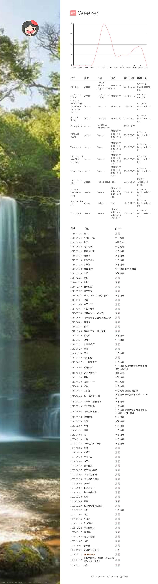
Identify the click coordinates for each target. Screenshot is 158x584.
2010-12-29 (76, 372)
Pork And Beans (74, 135)
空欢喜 (87, 518)
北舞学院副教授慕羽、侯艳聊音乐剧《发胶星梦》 (99, 560)
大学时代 (88, 246)
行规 (86, 510)
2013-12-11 (76, 308)
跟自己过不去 (90, 474)
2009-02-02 (76, 514)
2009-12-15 (76, 443)
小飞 (117, 237)
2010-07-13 (76, 406)
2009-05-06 (76, 483)
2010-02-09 (76, 425)
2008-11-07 (76, 541)
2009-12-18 (76, 439)
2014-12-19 (76, 286)
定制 (86, 353)
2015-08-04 (76, 242)
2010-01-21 (76, 430)
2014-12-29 (76, 273)
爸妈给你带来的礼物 (93, 505)
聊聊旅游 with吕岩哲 (94, 313)
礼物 (86, 282)
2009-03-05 (76, 501)
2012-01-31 (76, 344)
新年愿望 (88, 286)
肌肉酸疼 (88, 291)
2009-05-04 (76, 487)
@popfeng (124, 577)
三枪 (86, 439)
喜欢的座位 (89, 259)
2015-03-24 (76, 255)
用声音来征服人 (91, 411)
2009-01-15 (76, 518)
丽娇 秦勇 (88, 268)
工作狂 (87, 390)
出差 (86, 540)
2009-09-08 (76, 461)
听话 (86, 326)
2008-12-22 (76, 527)
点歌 (86, 386)
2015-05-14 (76, 251)
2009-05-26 (76, 479)
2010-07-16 (76, 401)
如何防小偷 (89, 381)
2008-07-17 (76, 559)
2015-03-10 (76, 260)
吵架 (86, 277)
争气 (86, 425)
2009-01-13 (76, 523)
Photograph (75, 213)
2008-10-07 (76, 545)
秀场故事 (88, 367)
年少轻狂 (88, 523)
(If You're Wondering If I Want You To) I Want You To (76, 106)
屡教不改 (88, 456)
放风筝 (87, 483)
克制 (86, 496)
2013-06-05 (76, 317)
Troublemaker (77, 147)
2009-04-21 (76, 492)
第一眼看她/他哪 (92, 396)
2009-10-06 (76, 447)
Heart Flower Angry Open (96, 295)
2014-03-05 (76, 304)
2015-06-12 (76, 246)
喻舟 (122, 237)
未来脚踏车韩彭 (132, 394)
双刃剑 (87, 335)
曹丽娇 (133, 268)
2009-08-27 (76, 470)
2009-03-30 (76, 496)
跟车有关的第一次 (92, 443)
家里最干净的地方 (92, 401)
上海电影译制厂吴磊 (124, 413)
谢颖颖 (135, 390)
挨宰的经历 (89, 344)
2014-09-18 (76, 295)
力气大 (87, 461)
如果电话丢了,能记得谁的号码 (98, 317)
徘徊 (86, 421)
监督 (86, 501)
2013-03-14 (76, 326)
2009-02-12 (76, 510)
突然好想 (88, 465)
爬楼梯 (87, 322)
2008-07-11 (76, 565)
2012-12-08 (76, 331)
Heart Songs (76, 171)
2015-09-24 (76, 237)
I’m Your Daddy (74, 118)
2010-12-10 (76, 377)
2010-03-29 (76, 421)
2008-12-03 (76, 536)
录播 (86, 348)
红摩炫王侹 (141, 409)
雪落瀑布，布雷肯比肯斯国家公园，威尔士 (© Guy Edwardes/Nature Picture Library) (24, 582)
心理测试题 (89, 487)
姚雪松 (128, 390)
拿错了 (87, 452)
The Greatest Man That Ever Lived (76, 159)
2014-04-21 (76, 299)
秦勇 (127, 268)
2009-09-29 (76, 452)
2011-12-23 (76, 353)
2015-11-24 (76, 233)
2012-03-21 (76, 339)
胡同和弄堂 (89, 536)
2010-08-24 (76, 390)
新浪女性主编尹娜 (133, 365)
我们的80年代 (90, 470)
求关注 (87, 264)
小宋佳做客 (89, 527)
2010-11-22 (76, 381)
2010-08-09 (76, 396)
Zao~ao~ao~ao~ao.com (107, 576)
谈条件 (87, 545)
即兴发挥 (88, 416)
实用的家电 (89, 405)
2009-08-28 (76, 465)
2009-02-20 (76, 505)
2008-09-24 (76, 549)
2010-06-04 (76, 411)
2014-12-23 (76, 282)
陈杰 (122, 372)
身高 (86, 242)
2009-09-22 (76, 456)
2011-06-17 (76, 362)
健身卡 (87, 339)
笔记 (86, 273)
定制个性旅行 (90, 372)
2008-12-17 (76, 532)
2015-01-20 (76, 268)
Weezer (87, 86)
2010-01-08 (76, 434)
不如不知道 (89, 308)
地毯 (86, 565)
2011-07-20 (76, 357)
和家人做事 (89, 251)
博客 (86, 514)
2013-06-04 (76, 322)
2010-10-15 (76, 386)
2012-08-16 (76, 335)
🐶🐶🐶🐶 (89, 554)
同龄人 (87, 377)
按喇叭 (87, 255)
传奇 (86, 299)
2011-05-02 (76, 367)
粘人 (86, 233)
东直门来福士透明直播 (94, 330)
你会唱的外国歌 (91, 478)
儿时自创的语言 (91, 549)
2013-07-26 (76, 313)
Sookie (123, 242)
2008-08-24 (76, 554)
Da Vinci (74, 86)
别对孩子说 (89, 237)
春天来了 (88, 304)
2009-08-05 (76, 474)
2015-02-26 (76, 264)
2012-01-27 (76, 348)
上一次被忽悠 (90, 362)
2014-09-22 (76, 291)
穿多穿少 (88, 532)
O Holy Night (76, 126)
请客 (86, 430)
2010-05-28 (76, 417)
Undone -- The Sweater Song (76, 192)
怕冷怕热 (88, 357)
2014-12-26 (76, 277)
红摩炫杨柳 (130, 409)
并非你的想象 (90, 492)
